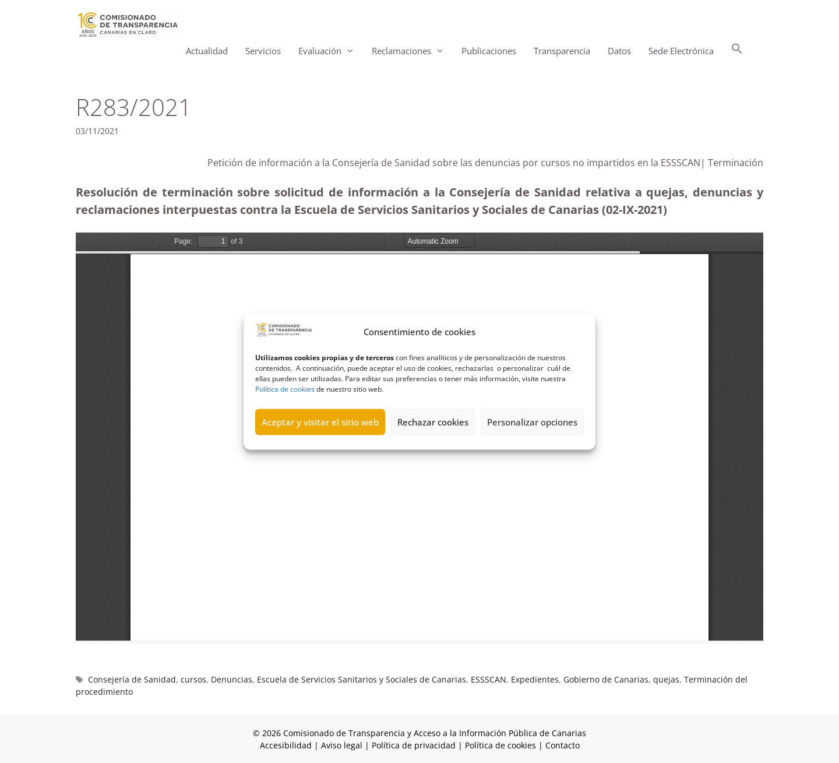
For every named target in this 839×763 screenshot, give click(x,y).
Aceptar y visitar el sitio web (320, 422)
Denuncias (231, 679)
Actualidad (207, 51)
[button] (737, 51)
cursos (193, 679)
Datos (619, 51)
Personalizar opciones (532, 422)
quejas (666, 679)
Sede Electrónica (681, 51)
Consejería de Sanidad (132, 679)
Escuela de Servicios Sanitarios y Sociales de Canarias (361, 679)
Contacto (562, 745)
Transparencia (562, 51)
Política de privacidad (414, 745)
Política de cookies (285, 388)
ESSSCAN (488, 679)
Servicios (263, 51)
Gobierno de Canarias (605, 679)
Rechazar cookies (432, 422)
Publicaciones (488, 51)
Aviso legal (341, 745)
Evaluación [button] (330, 51)
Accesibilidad (287, 745)
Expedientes (535, 679)
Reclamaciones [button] (412, 51)
